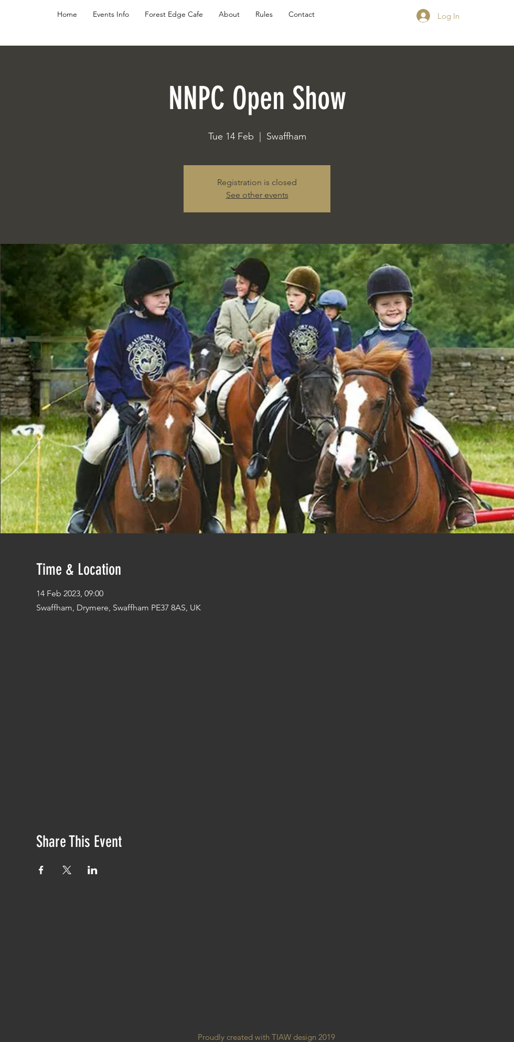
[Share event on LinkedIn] (93, 870)
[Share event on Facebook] (41, 870)
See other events (257, 195)
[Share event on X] (67, 870)
